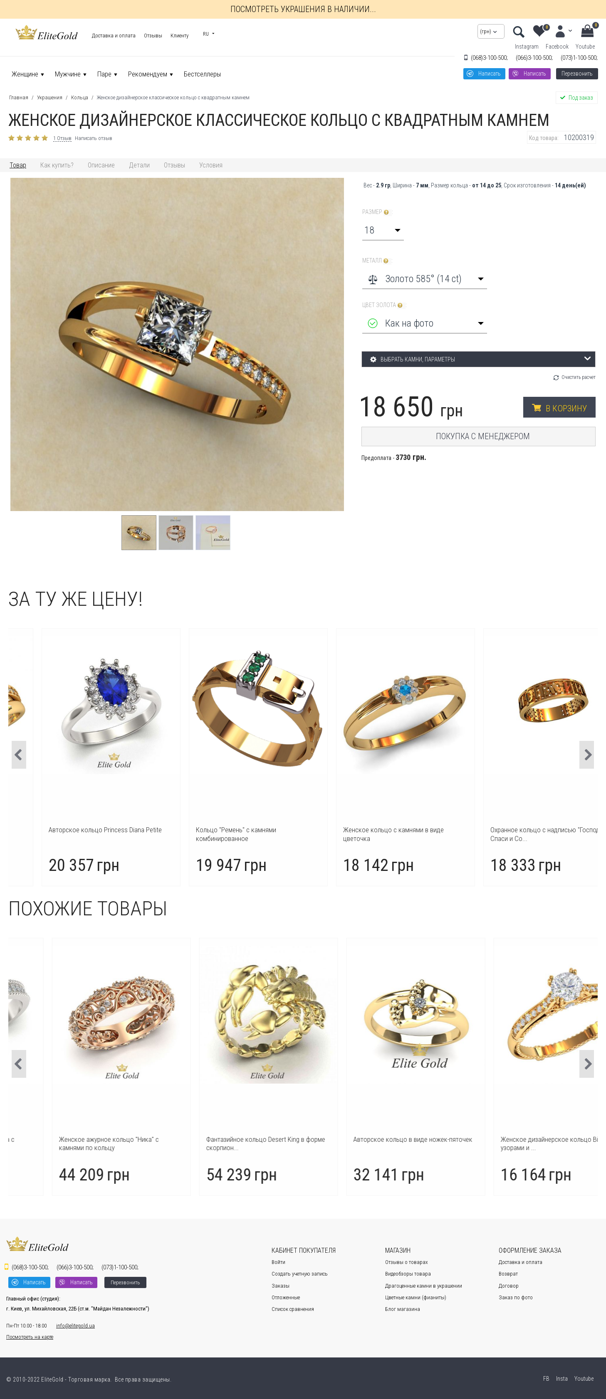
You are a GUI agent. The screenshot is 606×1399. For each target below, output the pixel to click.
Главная (18, 97)
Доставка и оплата (114, 35)
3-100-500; (489, 57)
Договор (509, 1286)
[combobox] (383, 230)
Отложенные (286, 1297)
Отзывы (153, 35)
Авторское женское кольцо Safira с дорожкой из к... (71, 1143)
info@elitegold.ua (75, 1326)
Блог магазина (402, 1309)
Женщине (25, 74)
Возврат (508, 1274)
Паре (104, 74)
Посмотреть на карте (29, 1337)
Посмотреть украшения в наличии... (303, 9)
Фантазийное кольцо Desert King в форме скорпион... (373, 1143)
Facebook (557, 46)
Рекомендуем (147, 74)
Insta (561, 1378)
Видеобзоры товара (408, 1274)
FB (545, 1378)
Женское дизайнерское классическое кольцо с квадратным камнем (173, 97)
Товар (18, 165)
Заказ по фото (516, 1297)
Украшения (49, 97)
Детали (139, 165)
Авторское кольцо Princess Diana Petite (223, 830)
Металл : (377, 260)
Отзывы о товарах (406, 1262)
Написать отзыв (93, 138)
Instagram (527, 46)
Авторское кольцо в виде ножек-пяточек (520, 1139)
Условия (211, 165)
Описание (101, 165)
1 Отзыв (62, 138)
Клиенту (179, 35)
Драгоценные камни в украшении (423, 1286)
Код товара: (544, 138)
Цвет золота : (384, 305)
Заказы (280, 1286)
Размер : (377, 212)
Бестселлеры (202, 74)
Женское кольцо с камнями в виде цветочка (511, 834)
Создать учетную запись (300, 1274)
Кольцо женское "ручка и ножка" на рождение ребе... (71, 834)
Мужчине (68, 74)
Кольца (79, 97)
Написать (489, 73)
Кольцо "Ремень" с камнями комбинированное (354, 834)
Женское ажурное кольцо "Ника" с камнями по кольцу (217, 1143)
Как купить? (57, 165)
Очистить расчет (578, 377)
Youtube (585, 46)
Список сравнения (293, 1309)
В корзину (566, 408)
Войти (278, 1262)
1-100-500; (579, 57)
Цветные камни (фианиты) (415, 1297)
